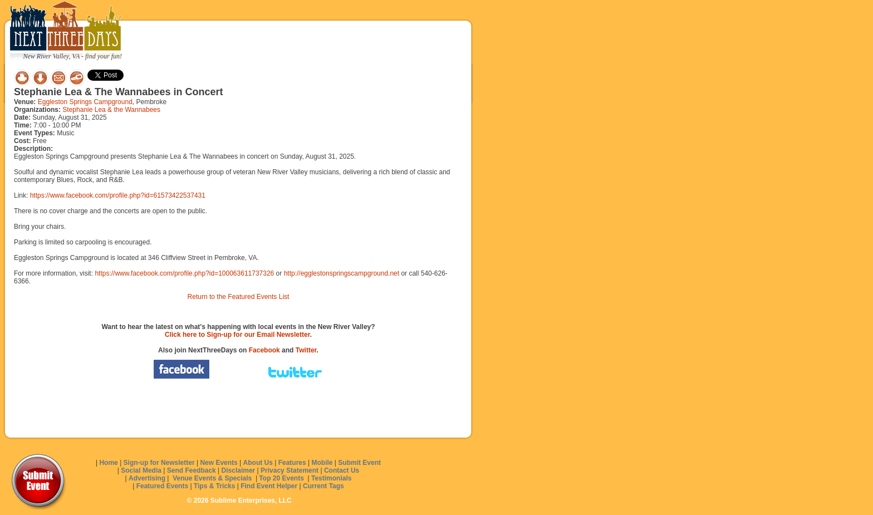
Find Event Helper (269, 486)
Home (108, 463)
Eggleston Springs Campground (85, 102)
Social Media (141, 470)
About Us (258, 463)
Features (292, 463)
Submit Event (359, 463)
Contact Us (341, 470)
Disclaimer (239, 470)
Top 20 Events (281, 478)
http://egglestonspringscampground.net (341, 273)
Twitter (306, 350)
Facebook (264, 350)
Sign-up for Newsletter (159, 463)
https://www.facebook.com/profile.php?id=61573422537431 (117, 195)
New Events (218, 463)
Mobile (322, 463)
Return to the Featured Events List (239, 297)
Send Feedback (191, 470)
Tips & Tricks (214, 486)
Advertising (147, 478)
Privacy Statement (289, 470)
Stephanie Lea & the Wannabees (111, 110)
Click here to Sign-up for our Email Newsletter (237, 335)
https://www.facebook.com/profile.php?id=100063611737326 (184, 273)
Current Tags (323, 486)
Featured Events (162, 486)
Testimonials (331, 478)
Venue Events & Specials (212, 478)
